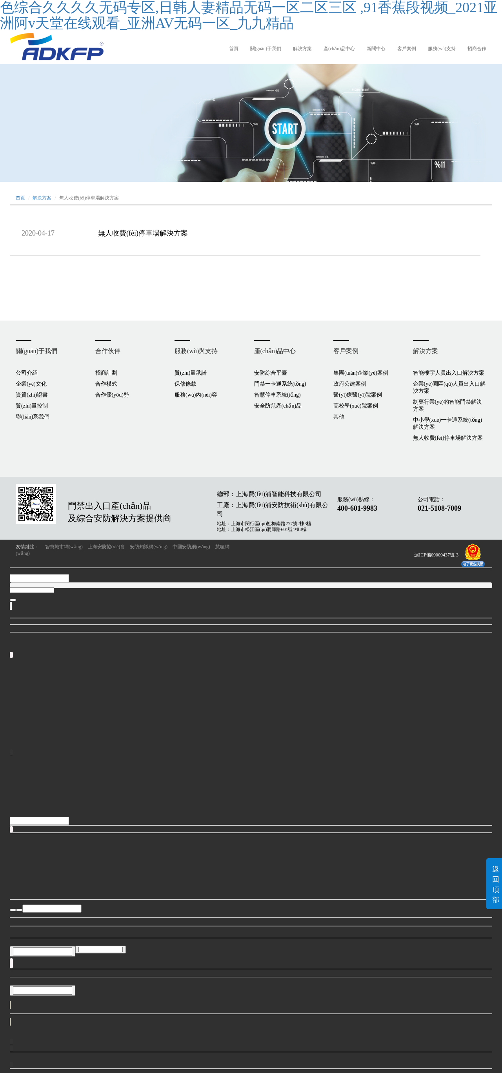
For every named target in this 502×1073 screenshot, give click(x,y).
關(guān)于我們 (265, 48)
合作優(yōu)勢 (112, 395)
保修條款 (185, 384)
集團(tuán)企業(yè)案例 (360, 373)
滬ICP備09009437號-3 (436, 555)
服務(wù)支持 (442, 48)
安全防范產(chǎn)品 (278, 406)
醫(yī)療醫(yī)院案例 (357, 395)
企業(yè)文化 (31, 384)
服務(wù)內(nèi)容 (196, 395)
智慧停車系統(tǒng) (277, 395)
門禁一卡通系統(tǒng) (280, 384)
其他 (338, 417)
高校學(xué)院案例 (355, 406)
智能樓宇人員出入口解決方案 (448, 373)
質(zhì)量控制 (32, 406)
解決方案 (302, 48)
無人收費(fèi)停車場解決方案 (143, 233)
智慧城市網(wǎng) (64, 546)
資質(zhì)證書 (32, 395)
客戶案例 (406, 48)
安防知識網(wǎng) (148, 546)
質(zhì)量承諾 (191, 373)
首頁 (233, 48)
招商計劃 (106, 373)
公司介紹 (27, 373)
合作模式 (106, 384)
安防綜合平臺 (270, 373)
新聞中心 (376, 48)
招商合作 (476, 48)
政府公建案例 (349, 384)
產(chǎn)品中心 (339, 48)
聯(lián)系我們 (32, 417)
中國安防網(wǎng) (191, 546)
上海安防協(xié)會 (106, 546)
